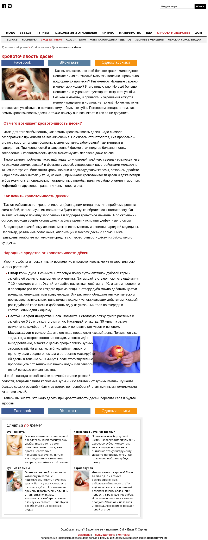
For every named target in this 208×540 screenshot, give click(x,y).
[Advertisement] (176, 77)
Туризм (43, 32)
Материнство (130, 32)
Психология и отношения (75, 32)
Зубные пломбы (18, 468)
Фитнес (108, 32)
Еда (149, 32)
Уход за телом (75, 39)
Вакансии (84, 534)
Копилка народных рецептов (111, 39)
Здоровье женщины (149, 39)
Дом (198, 32)
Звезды (26, 32)
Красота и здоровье (173, 32)
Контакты (124, 534)
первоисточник (157, 537)
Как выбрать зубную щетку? (94, 432)
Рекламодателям (104, 534)
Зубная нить (15, 432)
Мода (10, 32)
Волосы (12, 39)
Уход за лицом (51, 39)
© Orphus (141, 529)
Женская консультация (184, 39)
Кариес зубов (83, 468)
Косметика (29, 39)
